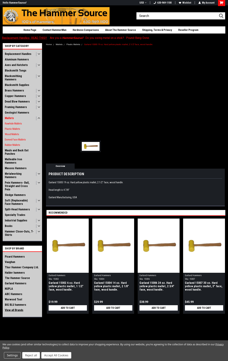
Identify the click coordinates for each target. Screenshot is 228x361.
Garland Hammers (15, 283)
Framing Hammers (16, 107)
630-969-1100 (163, 2)
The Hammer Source (17, 278)
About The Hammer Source (120, 30)
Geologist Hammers (17, 112)
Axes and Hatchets (16, 65)
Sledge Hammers (15, 195)
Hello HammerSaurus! (15, 2)
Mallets (9, 118)
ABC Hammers (13, 294)
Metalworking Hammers (13, 175)
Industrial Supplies (16, 220)
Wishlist (185, 2)
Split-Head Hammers (17, 209)
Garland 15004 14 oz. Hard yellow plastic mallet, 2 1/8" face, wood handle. (111, 286)
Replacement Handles (18, 54)
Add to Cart (68, 307)
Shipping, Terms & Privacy (157, 30)
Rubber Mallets (12, 145)
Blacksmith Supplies (17, 85)
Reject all (31, 355)
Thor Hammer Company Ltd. (22, 267)
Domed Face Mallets (15, 139)
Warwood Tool (13, 299)
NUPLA (9, 288)
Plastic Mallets (12, 128)
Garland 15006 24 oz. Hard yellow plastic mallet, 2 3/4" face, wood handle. (156, 286)
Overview (60, 166)
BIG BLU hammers (15, 304)
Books (8, 226)
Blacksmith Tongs (15, 70)
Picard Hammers (15, 256)
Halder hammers (15, 272)
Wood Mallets (12, 134)
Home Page (30, 30)
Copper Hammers (15, 96)
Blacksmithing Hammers (13, 77)
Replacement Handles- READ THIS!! (24, 38)
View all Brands (14, 310)
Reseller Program (188, 30)
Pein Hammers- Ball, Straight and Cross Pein (17, 186)
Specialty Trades (15, 215)
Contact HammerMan (54, 30)
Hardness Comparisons (86, 30)
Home (49, 44)
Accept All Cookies (56, 355)
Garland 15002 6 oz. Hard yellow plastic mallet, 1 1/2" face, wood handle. (66, 286)
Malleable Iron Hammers (13, 161)
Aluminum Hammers (17, 59)
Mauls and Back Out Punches (16, 152)
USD (142, 2)
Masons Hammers (16, 168)
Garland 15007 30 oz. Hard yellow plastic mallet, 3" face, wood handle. (203, 286)
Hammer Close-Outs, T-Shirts (19, 233)
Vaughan (10, 262)
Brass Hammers (14, 90)
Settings (12, 355)
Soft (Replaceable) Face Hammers (16, 202)
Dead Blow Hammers (17, 101)
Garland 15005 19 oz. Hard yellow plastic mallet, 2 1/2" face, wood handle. (118, 44)
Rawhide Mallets (13, 123)
